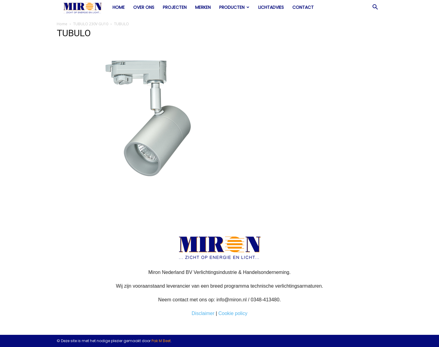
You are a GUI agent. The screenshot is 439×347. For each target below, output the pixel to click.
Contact (303, 7)
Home (118, 7)
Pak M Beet (161, 340)
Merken (203, 7)
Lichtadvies (271, 7)
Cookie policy (232, 313)
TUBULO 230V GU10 (90, 23)
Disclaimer (203, 313)
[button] (375, 7)
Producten (234, 7)
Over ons (143, 7)
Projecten (175, 7)
